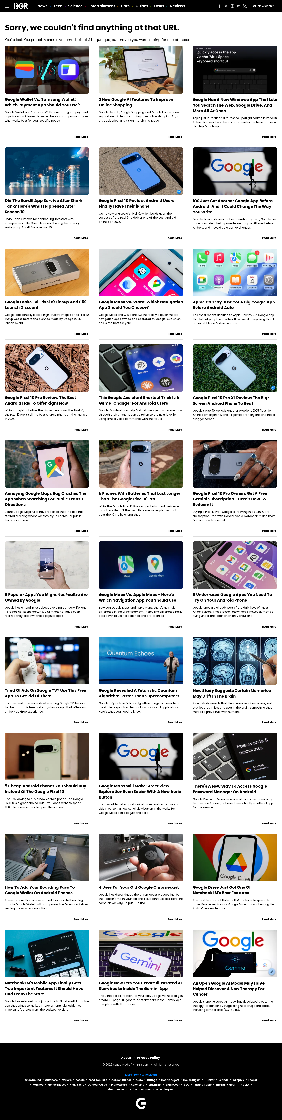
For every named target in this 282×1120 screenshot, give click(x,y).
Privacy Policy (148, 1058)
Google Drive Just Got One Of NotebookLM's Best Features (222, 890)
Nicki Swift (77, 1084)
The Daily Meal (225, 1084)
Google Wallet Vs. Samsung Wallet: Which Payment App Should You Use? (42, 102)
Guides (142, 6)
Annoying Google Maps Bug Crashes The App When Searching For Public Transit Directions (45, 499)
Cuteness (51, 1080)
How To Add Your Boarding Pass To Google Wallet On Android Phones (40, 890)
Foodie (80, 1080)
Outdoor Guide (97, 1084)
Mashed (38, 1084)
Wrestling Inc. (165, 1089)
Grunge (152, 1080)
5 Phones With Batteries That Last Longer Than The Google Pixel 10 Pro (139, 496)
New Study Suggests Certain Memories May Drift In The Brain (232, 693)
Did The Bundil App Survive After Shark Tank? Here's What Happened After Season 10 (44, 206)
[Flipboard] (238, 6)
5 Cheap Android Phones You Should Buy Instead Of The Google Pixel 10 (45, 789)
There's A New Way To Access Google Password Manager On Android (230, 789)
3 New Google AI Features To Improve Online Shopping (136, 102)
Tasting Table (202, 1084)
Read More (81, 137)
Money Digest (57, 1084)
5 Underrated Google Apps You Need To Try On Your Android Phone (232, 597)
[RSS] (245, 6)
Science (75, 6)
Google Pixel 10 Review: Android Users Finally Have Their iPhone (136, 203)
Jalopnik (238, 1080)
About (126, 1058)
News (42, 6)
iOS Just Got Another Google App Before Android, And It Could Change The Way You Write (233, 206)
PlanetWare (119, 1084)
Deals (159, 6)
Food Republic (98, 1080)
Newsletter (263, 6)
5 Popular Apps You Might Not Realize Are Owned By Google (46, 597)
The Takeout (116, 1089)
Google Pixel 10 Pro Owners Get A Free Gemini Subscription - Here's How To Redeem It (230, 499)
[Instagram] (232, 6)
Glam (139, 1080)
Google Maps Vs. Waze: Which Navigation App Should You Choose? (141, 304)
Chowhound (33, 1080)
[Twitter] (226, 6)
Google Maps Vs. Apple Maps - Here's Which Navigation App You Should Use (137, 597)
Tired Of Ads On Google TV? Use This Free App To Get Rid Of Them (45, 693)
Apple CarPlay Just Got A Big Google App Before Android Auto (234, 305)
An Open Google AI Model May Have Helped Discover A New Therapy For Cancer (229, 989)
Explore (67, 1080)
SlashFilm (155, 1084)
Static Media (121, 1065)
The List (244, 1084)
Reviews (177, 6)
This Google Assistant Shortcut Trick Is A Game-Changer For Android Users (139, 400)
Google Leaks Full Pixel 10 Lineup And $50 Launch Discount (46, 304)
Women (146, 1089)
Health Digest (170, 1080)
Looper (252, 1080)
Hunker (210, 1080)
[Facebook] (219, 6)
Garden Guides (121, 1080)
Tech (57, 6)
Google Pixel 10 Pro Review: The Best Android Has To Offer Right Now (40, 400)
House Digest (191, 1080)
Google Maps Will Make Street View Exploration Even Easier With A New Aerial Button (141, 792)
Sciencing (137, 1084)
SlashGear (173, 1084)
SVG (186, 1084)
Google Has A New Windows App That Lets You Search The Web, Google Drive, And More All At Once (235, 105)
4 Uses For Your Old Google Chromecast (139, 887)
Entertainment (101, 6)
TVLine (132, 1089)
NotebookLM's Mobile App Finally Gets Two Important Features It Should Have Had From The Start (44, 988)
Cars (125, 6)
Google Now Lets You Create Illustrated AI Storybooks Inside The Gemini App (140, 985)
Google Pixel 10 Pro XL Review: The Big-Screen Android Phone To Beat (231, 400)
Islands (223, 1080)
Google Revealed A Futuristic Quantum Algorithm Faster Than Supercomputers (139, 693)
